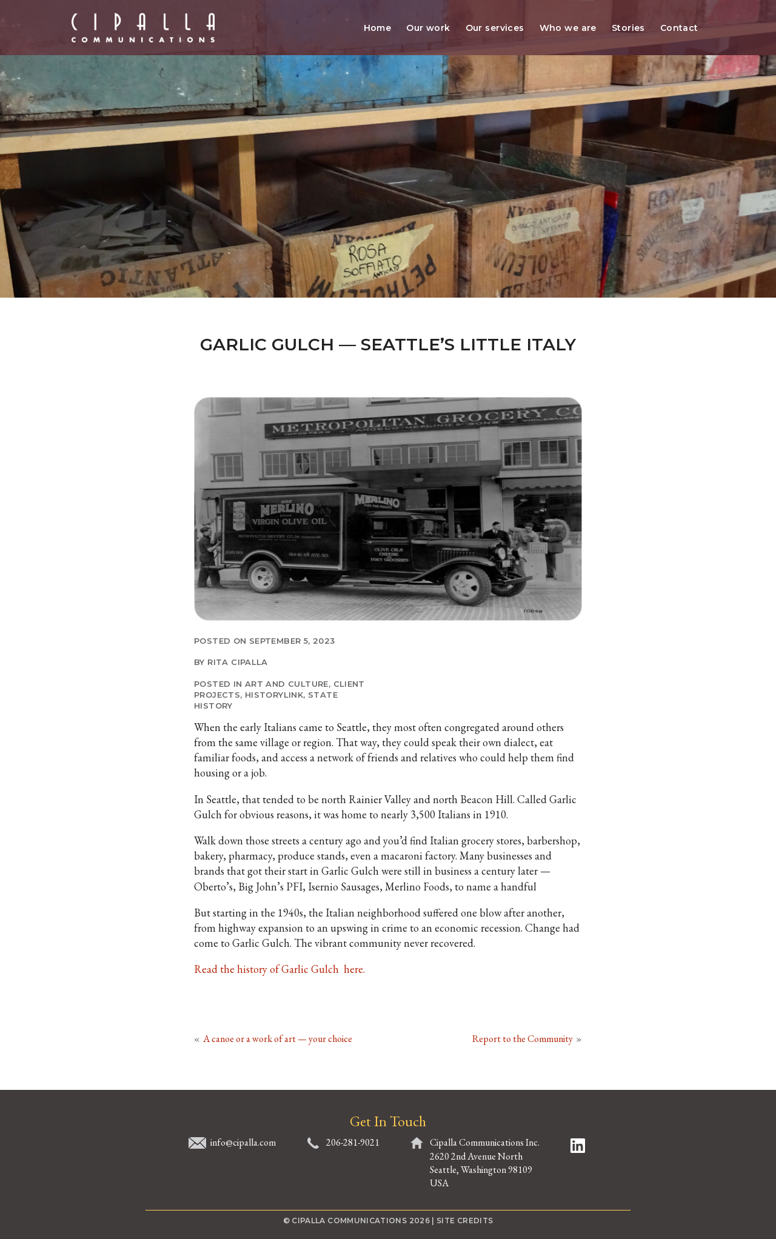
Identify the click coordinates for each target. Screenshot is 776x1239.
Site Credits (464, 1220)
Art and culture (287, 684)
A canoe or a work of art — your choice (277, 1038)
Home (378, 27)
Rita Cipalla (237, 662)
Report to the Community (522, 1038)
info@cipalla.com (243, 1142)
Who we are (568, 27)
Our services (495, 27)
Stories (628, 27)
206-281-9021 (353, 1142)
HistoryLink (274, 695)
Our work (428, 27)
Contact (679, 27)
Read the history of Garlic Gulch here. (279, 969)
